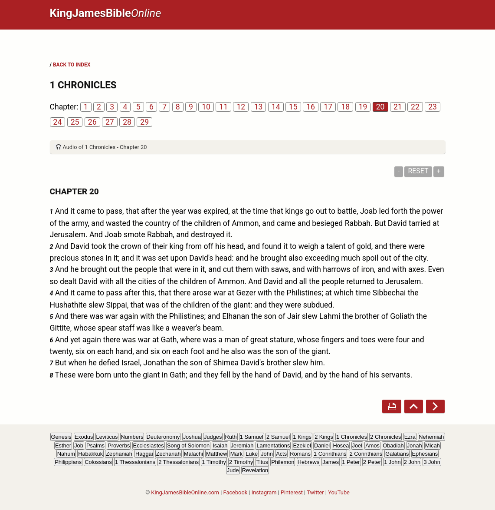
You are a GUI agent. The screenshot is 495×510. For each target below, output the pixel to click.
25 (75, 122)
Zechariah (168, 453)
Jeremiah (242, 445)
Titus (262, 462)
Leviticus (107, 437)
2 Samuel (278, 437)
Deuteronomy (163, 437)
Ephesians (425, 453)
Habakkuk (90, 453)
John (267, 453)
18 (345, 107)
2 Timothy (241, 462)
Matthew (216, 453)
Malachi (193, 453)
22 (415, 107)
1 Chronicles (351, 437)
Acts (281, 453)
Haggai (144, 453)
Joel (357, 445)
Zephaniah (119, 453)
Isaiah (220, 445)
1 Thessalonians (135, 462)
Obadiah (393, 445)
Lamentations (273, 445)
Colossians (98, 462)
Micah (432, 445)
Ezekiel (302, 445)
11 (223, 107)
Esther (63, 445)
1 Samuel (251, 437)
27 (109, 122)
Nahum (66, 453)
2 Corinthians (366, 453)
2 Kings (324, 437)
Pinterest (292, 492)
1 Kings (302, 437)
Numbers (132, 437)
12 (240, 107)
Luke (252, 453)
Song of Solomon (188, 445)
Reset (418, 171)
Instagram (264, 492)
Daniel (322, 445)
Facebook (235, 492)
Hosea (341, 445)
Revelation (255, 470)
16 (310, 107)
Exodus (84, 437)
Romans (300, 453)
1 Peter (351, 462)
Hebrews (309, 462)
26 (92, 122)
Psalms (95, 445)
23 (432, 107)
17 (328, 107)
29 (144, 122)
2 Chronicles (385, 437)
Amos (372, 445)
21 (397, 107)
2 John (412, 462)
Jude (233, 470)
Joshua (192, 437)
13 (258, 107)
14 (276, 107)
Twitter (315, 492)
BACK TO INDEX (71, 65)
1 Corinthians (330, 453)
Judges (213, 437)
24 (57, 122)
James (330, 462)
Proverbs (119, 445)
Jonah (414, 445)
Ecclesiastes (148, 445)
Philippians (68, 462)
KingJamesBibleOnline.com (185, 492)
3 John (431, 462)
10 (206, 107)
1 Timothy (214, 462)
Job (78, 445)
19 (363, 107)
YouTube (339, 492)
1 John (392, 462)
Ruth (231, 437)
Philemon (282, 462)
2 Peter (372, 462)
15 (293, 107)
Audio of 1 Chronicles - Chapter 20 (105, 147)
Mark (236, 453)
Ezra (410, 437)
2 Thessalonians (178, 462)
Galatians (397, 453)
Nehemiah (431, 437)
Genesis (61, 437)
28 (127, 122)
